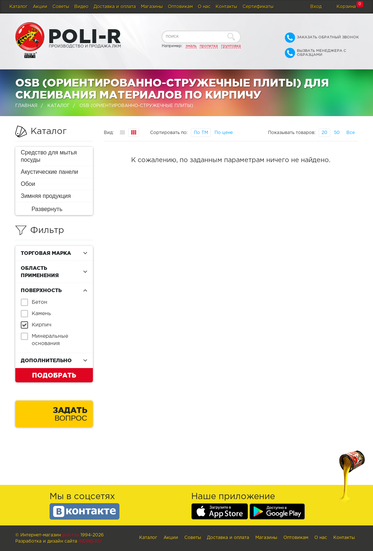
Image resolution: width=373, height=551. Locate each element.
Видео (81, 7)
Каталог (18, 7)
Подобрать (54, 375)
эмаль (191, 46)
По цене (224, 133)
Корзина (346, 7)
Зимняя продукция (46, 196)
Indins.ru (90, 541)
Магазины (152, 7)
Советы (60, 7)
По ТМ (201, 133)
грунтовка (231, 46)
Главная (26, 106)
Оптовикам (180, 7)
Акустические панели (49, 172)
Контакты (226, 7)
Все (350, 133)
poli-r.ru (70, 535)
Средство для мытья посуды (49, 156)
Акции (40, 7)
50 (337, 133)
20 (324, 133)
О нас (204, 7)
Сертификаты (258, 7)
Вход (316, 7)
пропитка (209, 46)
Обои (28, 184)
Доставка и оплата (115, 7)
